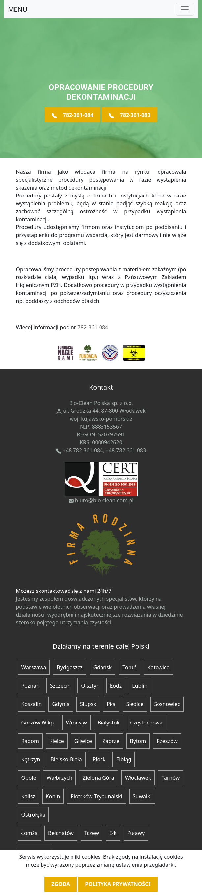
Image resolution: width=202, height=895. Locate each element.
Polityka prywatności (117, 884)
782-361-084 (73, 114)
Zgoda (60, 884)
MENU (17, 9)
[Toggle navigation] (185, 9)
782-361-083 (130, 114)
